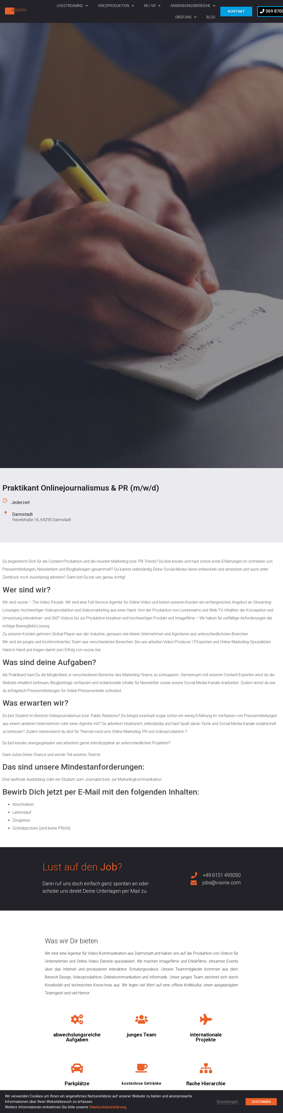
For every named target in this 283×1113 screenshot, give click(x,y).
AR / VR (152, 5)
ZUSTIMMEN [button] (261, 1102)
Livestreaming (72, 5)
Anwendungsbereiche (192, 5)
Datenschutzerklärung (107, 1107)
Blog (210, 17)
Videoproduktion (116, 5)
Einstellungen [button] (227, 1101)
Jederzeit (20, 502)
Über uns (186, 17)
